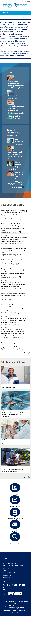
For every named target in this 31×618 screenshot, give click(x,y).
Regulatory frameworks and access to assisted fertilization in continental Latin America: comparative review (13, 284)
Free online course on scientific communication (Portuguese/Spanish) (16, 109)
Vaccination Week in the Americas (15, 153)
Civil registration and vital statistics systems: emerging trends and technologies (13, 414)
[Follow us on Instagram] (12, 586)
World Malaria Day (18, 164)
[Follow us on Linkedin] (20, 586)
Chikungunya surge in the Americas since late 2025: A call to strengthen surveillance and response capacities (14, 239)
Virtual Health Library (9, 563)
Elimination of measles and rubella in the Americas (15, 443)
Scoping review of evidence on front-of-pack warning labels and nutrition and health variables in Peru (13, 296)
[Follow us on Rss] (4, 589)
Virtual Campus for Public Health (12, 566)
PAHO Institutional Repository (11, 561)
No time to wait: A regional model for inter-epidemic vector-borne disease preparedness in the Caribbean (13, 345)
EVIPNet (4, 559)
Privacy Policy (6, 575)
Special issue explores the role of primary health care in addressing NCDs (16, 84)
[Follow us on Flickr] (23, 586)
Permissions (6, 578)
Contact (4, 580)
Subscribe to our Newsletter (14, 97)
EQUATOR (5, 568)
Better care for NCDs (8, 387)
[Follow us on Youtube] (15, 586)
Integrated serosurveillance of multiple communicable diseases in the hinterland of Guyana (14, 251)
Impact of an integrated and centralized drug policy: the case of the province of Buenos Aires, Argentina (13, 320)
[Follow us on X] (4, 586)
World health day (19, 140)
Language (25, 1)
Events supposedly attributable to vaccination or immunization (12, 470)
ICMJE (4, 570)
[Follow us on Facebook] (8, 586)
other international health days (16, 184)
